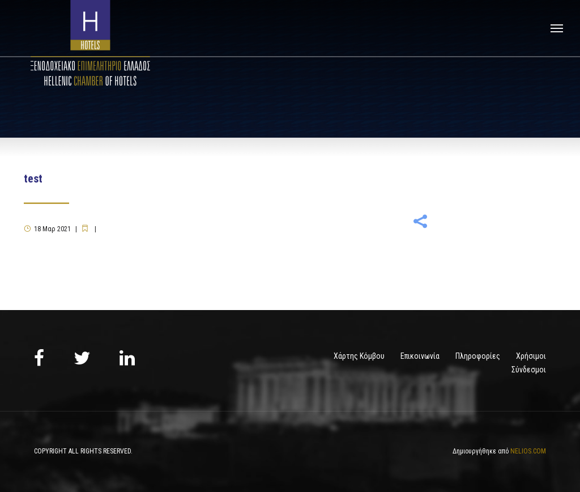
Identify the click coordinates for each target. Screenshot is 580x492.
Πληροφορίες (477, 355)
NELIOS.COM (528, 451)
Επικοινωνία (420, 355)
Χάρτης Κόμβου (359, 355)
